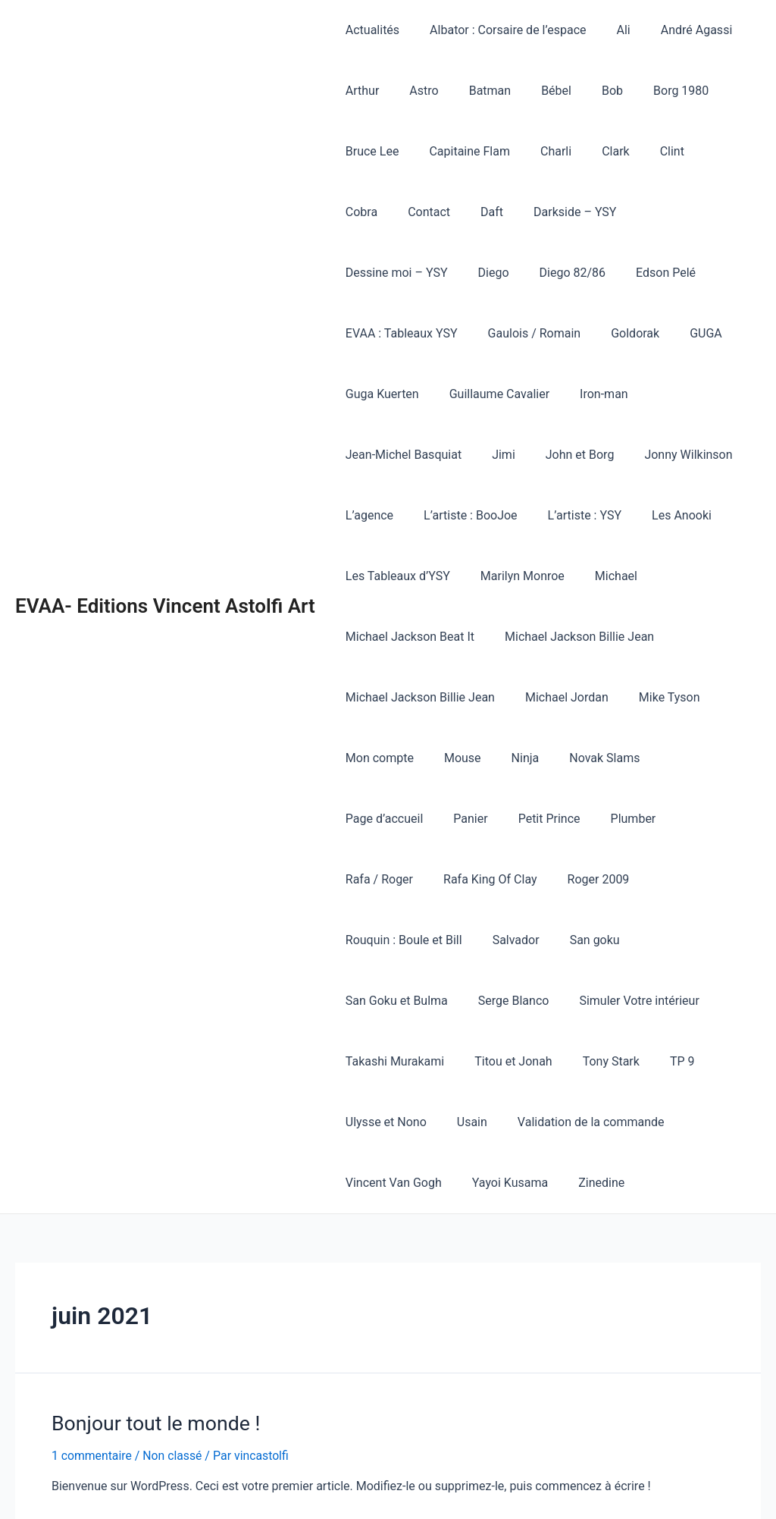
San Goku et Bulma (394, 879)
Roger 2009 (374, 818)
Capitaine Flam (460, 151)
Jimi (494, 394)
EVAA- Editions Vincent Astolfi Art (165, 545)
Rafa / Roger (590, 758)
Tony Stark (596, 940)
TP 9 (661, 940)
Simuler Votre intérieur (624, 879)
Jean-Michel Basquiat (400, 394)
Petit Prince (432, 758)
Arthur (360, 90)
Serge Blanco (504, 879)
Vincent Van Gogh (391, 1061)
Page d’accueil (682, 697)
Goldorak (367, 333)
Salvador (592, 818)
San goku (665, 818)
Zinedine (586, 1061)
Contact (364, 212)
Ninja (510, 697)
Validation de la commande (575, 1000)
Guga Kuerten (508, 333)
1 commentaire (92, 1333)
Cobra (697, 151)
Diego (705, 212)
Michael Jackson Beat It (407, 576)
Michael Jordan (557, 636)
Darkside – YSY (497, 212)
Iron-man (718, 333)
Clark (594, 151)
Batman (475, 90)
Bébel (535, 90)
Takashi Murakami (392, 940)
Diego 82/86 (376, 272)
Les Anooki (660, 454)
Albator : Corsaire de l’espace (499, 30)
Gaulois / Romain (699, 272)
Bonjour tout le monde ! (153, 1301)
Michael (601, 515)
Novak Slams (583, 697)
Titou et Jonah (504, 940)
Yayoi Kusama (501, 1061)
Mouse (453, 697)
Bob (585, 90)
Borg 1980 (647, 90)
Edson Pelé (463, 272)
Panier (360, 758)
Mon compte (377, 697)
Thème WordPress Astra (564, 1489)
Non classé (174, 1333)
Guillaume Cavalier (619, 333)
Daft (420, 212)
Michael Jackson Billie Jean (570, 576)
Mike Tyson (654, 636)
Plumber (510, 758)
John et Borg (564, 394)
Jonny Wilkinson (667, 394)
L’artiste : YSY (569, 454)
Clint (645, 151)
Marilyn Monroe (513, 515)
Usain (463, 1000)
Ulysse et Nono (383, 1000)
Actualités (369, 30)
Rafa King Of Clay (696, 758)
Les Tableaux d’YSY (395, 515)
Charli (540, 151)
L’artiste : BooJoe (461, 454)
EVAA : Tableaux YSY (573, 272)
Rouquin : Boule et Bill (487, 818)
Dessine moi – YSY (614, 212)
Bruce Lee (369, 151)
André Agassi (676, 30)
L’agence (366, 454)
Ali (608, 30)
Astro (414, 90)
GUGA (431, 333)
